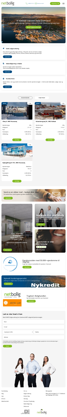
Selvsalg (26, 398)
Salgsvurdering (27, 393)
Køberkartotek (5, 401)
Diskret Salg (27, 396)
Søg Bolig (54, 3)
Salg (2, 393)
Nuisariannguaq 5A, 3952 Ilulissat (46, 121)
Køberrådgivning (28, 404)
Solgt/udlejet (42, 97)
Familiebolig (4, 391)
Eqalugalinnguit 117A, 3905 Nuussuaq (14, 163)
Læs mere (7, 56)
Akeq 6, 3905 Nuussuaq (10, 121)
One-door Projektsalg (29, 401)
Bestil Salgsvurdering (33, 27)
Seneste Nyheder (25, 97)
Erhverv (3, 398)
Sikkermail (26, 406)
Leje (2, 396)
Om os (25, 391)
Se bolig (17, 140)
